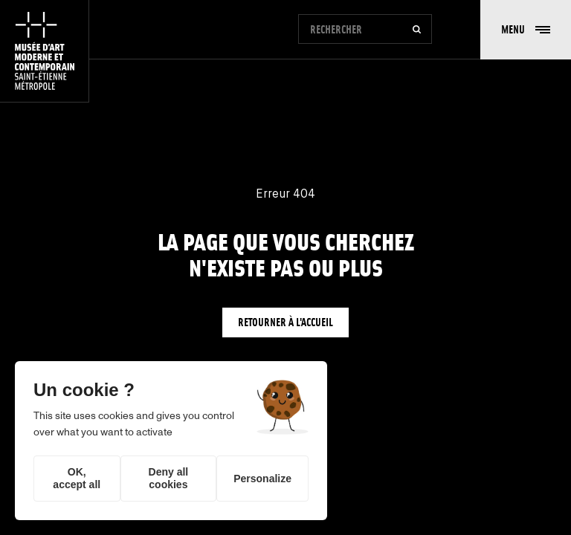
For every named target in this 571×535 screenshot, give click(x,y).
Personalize (262, 478)
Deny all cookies (169, 478)
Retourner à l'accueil (285, 322)
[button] (525, 29)
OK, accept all (76, 478)
